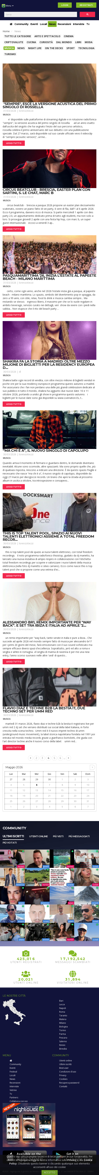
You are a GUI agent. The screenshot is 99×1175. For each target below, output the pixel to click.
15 (62, 790)
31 (88, 801)
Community (21, 24)
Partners (14, 1097)
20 (37, 795)
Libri (78, 42)
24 (88, 795)
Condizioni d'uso (67, 1071)
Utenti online (38, 836)
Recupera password (69, 1082)
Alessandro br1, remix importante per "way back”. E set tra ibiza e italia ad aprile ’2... (47, 624)
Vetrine (13, 1090)
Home (6, 31)
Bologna (63, 1026)
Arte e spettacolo (47, 36)
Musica (9, 48)
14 (49, 790)
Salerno (63, 1041)
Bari (61, 1000)
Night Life (34, 48)
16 (75, 790)
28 (24, 779)
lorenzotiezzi (26, 110)
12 (24, 790)
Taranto (63, 1015)
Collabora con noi (19, 1101)
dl (20, 371)
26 (24, 801)
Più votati (10, 842)
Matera (62, 1019)
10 (88, 784)
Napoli (62, 1008)
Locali (43, 24)
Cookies (63, 1079)
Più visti (58, 836)
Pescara (63, 1037)
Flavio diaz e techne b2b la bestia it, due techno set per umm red (44, 709)
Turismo (10, 54)
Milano (62, 1022)
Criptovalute (13, 42)
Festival (13, 1071)
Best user (64, 1067)
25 (11, 801)
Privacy (62, 1075)
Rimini (62, 1045)
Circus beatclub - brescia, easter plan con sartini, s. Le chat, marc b (46, 191)
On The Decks (54, 48)
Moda (88, 42)
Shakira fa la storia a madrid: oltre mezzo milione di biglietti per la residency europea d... (48, 364)
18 (11, 795)
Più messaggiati (79, 836)
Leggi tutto (13, 143)
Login (64, 5)
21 (49, 795)
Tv (87, 24)
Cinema (69, 36)
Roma (62, 1011)
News (52, 24)
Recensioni (64, 24)
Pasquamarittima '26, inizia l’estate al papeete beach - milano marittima (49, 277)
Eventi (34, 24)
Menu (8, 7)
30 (49, 779)
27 (11, 779)
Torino (62, 1030)
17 (88, 790)
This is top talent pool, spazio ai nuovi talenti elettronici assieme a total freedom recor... (48, 536)
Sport (70, 48)
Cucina (31, 42)
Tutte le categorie (17, 36)
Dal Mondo (64, 42)
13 (37, 790)
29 (37, 779)
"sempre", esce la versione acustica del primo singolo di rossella (49, 105)
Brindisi (63, 1048)
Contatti (63, 1086)
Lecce (62, 1004)
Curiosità (46, 42)
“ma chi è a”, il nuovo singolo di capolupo (45, 450)
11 (11, 790)
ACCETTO (49, 1172)
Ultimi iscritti (13, 836)
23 (75, 795)
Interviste (78, 24)
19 (24, 795)
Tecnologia (86, 48)
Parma (62, 1034)
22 (62, 795)
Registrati (86, 5)
